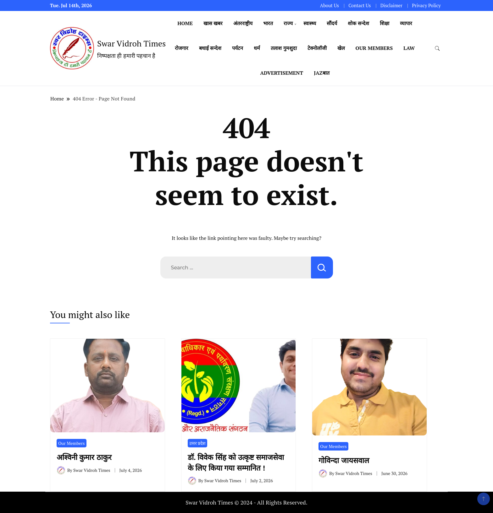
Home (185, 23)
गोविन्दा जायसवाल (344, 460)
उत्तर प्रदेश (197, 443)
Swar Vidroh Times (131, 43)
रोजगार (181, 48)
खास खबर (213, 23)
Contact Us (359, 5)
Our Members (374, 48)
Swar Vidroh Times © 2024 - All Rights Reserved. (246, 502)
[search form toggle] (437, 48)
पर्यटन (237, 48)
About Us (329, 5)
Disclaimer (391, 5)
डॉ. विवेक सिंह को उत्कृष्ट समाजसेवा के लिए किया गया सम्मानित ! (236, 462)
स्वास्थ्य (309, 23)
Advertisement (281, 72)
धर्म (257, 48)
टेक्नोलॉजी (317, 48)
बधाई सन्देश (210, 48)
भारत (268, 23)
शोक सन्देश (358, 23)
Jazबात (321, 72)
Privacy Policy (426, 5)
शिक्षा (384, 23)
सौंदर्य (332, 23)
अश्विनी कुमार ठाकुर (86, 457)
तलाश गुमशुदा (283, 48)
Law (409, 48)
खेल (341, 48)
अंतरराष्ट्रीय (242, 23)
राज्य (288, 23)
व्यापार (406, 23)
